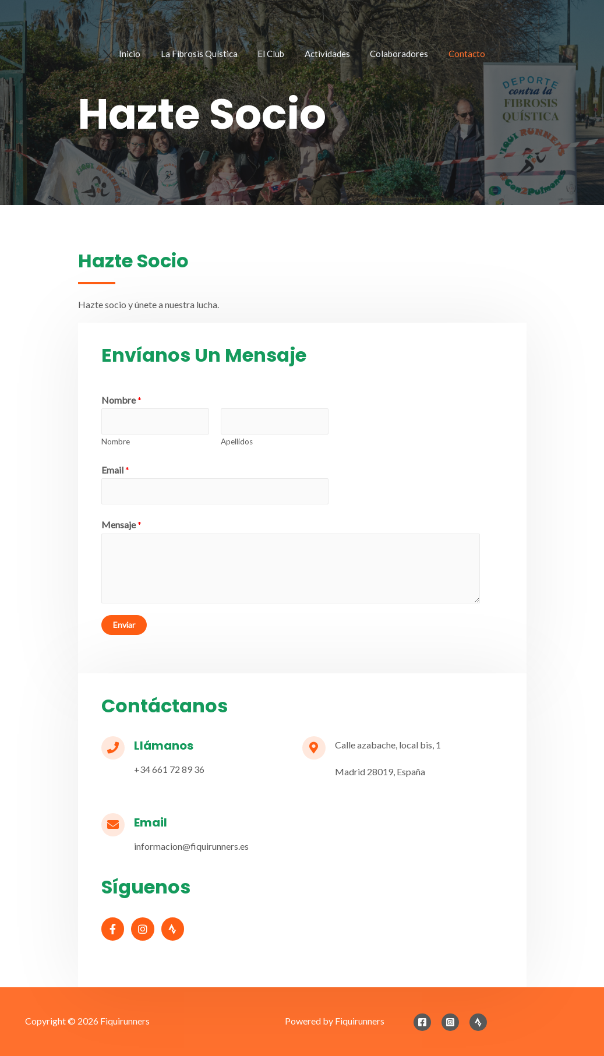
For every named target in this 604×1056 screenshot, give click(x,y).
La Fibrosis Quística (208, 55)
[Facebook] (422, 1022)
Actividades (324, 55)
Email (115, 469)
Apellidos (237, 441)
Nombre (121, 399)
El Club (274, 55)
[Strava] (478, 1022)
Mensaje (121, 524)
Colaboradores (390, 55)
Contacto (451, 55)
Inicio (145, 55)
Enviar (124, 625)
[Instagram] (450, 1022)
